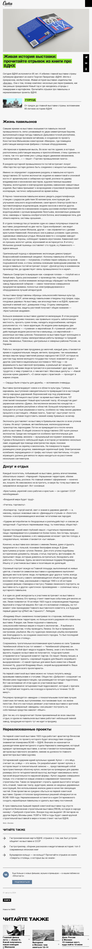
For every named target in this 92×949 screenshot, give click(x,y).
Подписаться (22, 882)
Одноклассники (86, 69)
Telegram (86, 57)
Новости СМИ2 (9, 909)
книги (7, 900)
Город (30, 100)
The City (8, 3)
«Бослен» (7, 83)
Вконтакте (86, 63)
